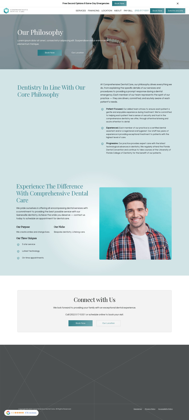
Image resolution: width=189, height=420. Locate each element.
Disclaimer (139, 409)
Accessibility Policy (167, 409)
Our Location (77, 53)
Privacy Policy (151, 409)
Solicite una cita (175, 11)
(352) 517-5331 (142, 11)
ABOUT (118, 11)
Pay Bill (128, 11)
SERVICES (81, 11)
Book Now (119, 3)
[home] (16, 11)
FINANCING (93, 11)
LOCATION (106, 11)
